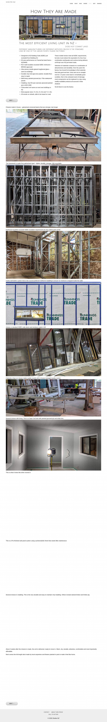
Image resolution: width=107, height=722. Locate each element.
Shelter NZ (10, 2)
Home (71, 3)
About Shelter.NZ (57, 712)
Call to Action (53, 714)
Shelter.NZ (56, 718)
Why (94, 3)
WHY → (11, 100)
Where (85, 3)
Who (80, 3)
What (76, 3)
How (90, 3)
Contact (46, 712)
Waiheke (99, 3)
